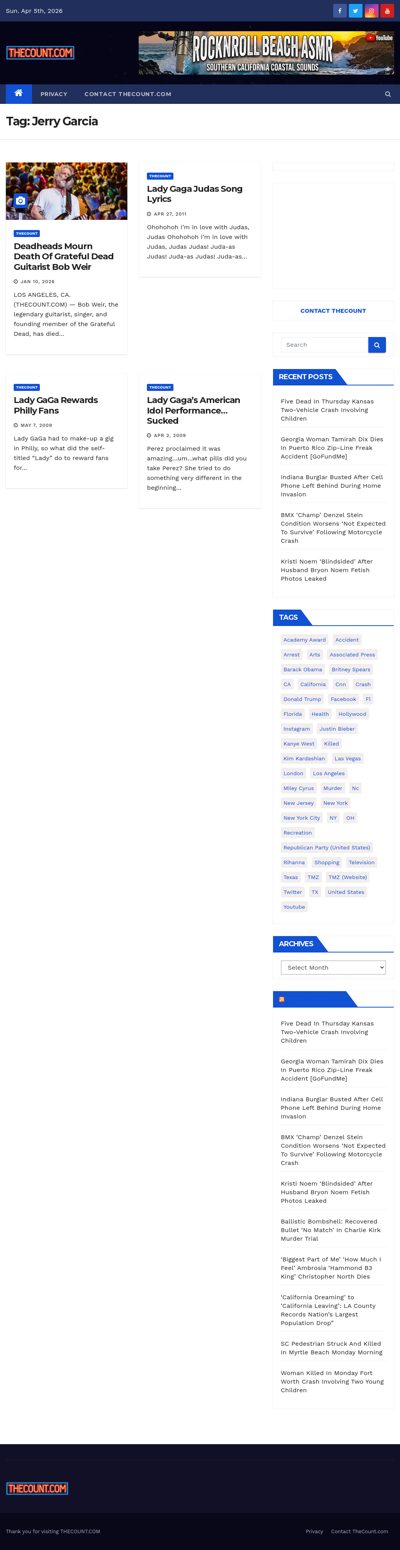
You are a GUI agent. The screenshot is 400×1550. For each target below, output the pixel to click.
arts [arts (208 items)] (314, 654)
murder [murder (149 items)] (333, 788)
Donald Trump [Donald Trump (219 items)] (302, 699)
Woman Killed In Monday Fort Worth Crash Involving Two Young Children (332, 1381)
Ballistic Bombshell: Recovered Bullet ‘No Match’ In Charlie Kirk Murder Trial (331, 1230)
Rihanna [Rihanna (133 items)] (294, 862)
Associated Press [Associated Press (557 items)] (352, 654)
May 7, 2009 (36, 425)
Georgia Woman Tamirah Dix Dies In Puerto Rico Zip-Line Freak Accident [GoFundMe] (332, 447)
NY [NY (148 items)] (333, 818)
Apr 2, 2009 (170, 435)
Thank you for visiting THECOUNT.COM (53, 1531)
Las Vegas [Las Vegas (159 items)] (348, 758)
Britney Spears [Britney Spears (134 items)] (351, 669)
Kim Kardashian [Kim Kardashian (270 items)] (304, 758)
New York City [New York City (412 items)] (302, 818)
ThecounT (27, 233)
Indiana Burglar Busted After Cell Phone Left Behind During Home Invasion (332, 485)
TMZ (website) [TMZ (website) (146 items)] (348, 877)
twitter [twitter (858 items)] (293, 892)
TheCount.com (314, 999)
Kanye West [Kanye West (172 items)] (299, 743)
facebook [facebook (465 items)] (343, 699)
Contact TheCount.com (127, 94)
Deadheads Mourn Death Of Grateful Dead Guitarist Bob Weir (64, 256)
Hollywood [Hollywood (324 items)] (352, 714)
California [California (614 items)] (313, 684)
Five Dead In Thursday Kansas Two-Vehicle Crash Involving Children (327, 410)
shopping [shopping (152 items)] (326, 862)
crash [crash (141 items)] (363, 684)
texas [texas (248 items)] (291, 877)
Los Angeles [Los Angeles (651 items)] (329, 773)
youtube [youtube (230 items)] (294, 907)
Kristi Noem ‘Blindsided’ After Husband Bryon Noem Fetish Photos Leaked (327, 570)
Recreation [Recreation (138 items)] (298, 832)
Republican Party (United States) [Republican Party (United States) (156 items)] (327, 847)
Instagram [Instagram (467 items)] (297, 729)
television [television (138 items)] (362, 862)
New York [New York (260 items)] (335, 803)
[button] (388, 94)
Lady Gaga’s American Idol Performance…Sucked (193, 410)
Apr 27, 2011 (170, 214)
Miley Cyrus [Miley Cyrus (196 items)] (299, 788)
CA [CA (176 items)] (287, 684)
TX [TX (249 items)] (315, 892)
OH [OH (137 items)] (350, 818)
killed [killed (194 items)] (331, 743)
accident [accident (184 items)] (347, 640)
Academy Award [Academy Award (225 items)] (305, 640)
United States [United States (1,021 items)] (346, 892)
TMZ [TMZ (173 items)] (313, 877)
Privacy (54, 94)
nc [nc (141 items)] (355, 788)
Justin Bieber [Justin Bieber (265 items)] (337, 729)
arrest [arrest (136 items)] (292, 654)
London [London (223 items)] (294, 773)
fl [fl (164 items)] (368, 699)
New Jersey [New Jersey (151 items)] (299, 803)
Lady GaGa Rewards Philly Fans (56, 405)
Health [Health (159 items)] (320, 714)
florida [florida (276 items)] (293, 714)
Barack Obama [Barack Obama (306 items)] (303, 669)
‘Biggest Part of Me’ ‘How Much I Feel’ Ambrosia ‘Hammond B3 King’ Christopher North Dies (331, 1268)
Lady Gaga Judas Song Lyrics (195, 194)
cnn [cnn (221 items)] (341, 684)
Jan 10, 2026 (38, 281)
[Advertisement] (333, 236)
